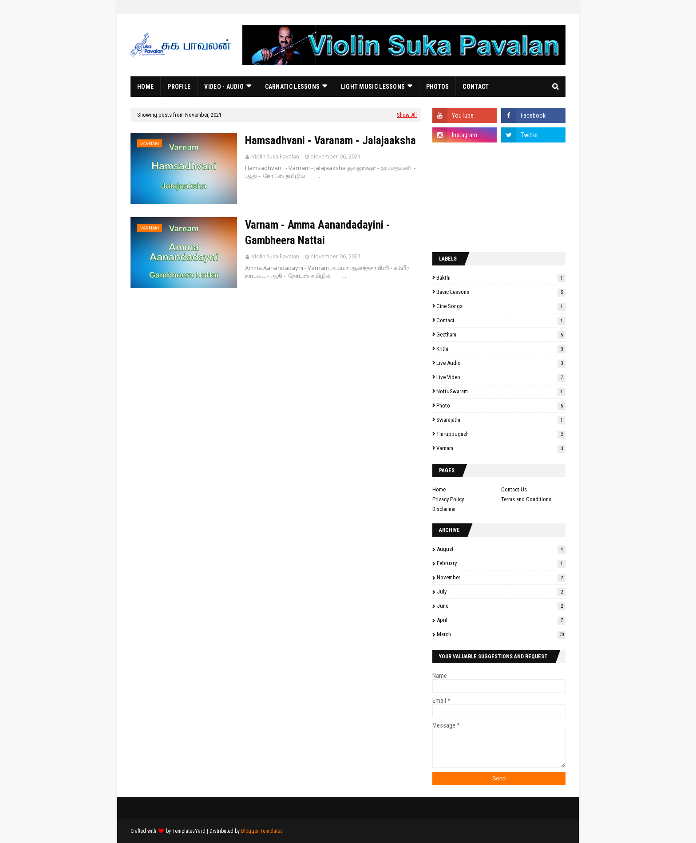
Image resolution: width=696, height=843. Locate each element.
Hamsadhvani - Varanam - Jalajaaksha (330, 140)
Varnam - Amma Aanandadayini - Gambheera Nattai (317, 232)
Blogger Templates (262, 831)
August (501, 549)
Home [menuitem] (145, 86)
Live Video (501, 377)
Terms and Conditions (526, 499)
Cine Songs (501, 306)
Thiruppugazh (501, 434)
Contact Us (514, 489)
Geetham (501, 334)
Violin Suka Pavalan (275, 156)
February (501, 563)
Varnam (501, 448)
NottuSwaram (501, 391)
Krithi (501, 348)
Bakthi (501, 277)
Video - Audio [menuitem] (224, 86)
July (501, 591)
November (501, 577)
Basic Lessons (501, 292)
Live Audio (501, 363)
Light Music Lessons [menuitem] (373, 86)
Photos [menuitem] (437, 86)
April (501, 620)
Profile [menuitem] (178, 86)
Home (439, 489)
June (501, 605)
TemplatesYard (189, 831)
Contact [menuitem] (476, 86)
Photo (501, 405)
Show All (407, 114)
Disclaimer (444, 509)
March (501, 634)
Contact (501, 320)
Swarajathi (501, 419)
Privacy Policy (448, 499)
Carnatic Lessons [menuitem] (292, 86)
